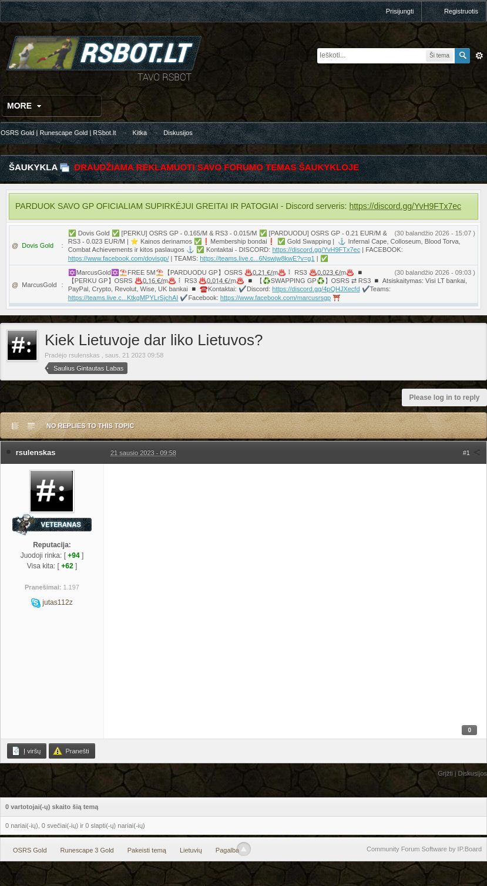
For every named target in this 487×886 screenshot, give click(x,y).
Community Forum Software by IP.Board (424, 849)
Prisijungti (400, 11)
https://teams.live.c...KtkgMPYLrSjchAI (123, 297)
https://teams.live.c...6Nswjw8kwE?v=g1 (257, 258)
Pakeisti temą (146, 850)
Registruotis (461, 11)
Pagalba (227, 850)
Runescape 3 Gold (87, 850)
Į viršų (26, 751)
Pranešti (71, 751)
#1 (472, 452)
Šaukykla (33, 167)
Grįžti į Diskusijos (462, 773)
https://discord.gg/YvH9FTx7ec (405, 206)
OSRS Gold (29, 850)
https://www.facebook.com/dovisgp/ (118, 258)
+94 (73, 555)
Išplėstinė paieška (479, 55)
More (25, 105)
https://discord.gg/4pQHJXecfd (316, 288)
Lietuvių (191, 850)
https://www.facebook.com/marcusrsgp (275, 297)
